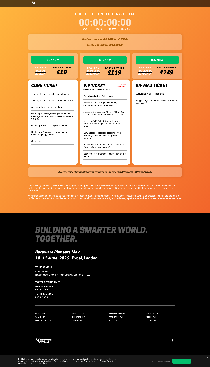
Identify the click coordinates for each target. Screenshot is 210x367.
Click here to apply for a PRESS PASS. (105, 45)
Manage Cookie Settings (161, 361)
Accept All (182, 361)
